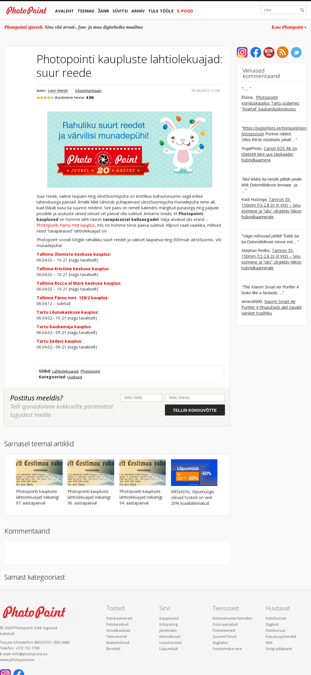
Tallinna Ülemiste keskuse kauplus (73, 254)
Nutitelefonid (117, 642)
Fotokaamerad (119, 618)
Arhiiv (138, 11)
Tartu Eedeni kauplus (59, 341)
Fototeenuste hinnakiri (232, 618)
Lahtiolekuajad (65, 371)
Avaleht (64, 11)
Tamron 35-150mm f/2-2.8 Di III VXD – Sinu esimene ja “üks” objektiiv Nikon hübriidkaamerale (271, 208)
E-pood (185, 11)
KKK (269, 642)
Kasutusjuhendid (281, 636)
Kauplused (169, 618)
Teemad (85, 11)
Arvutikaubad (118, 630)
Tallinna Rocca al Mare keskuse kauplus (78, 283)
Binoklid (113, 648)
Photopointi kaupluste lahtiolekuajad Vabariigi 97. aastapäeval (37, 497)
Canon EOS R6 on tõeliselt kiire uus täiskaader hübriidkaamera (269, 154)
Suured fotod (224, 636)
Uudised (74, 377)
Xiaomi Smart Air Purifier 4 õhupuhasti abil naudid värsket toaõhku (271, 307)
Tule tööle (161, 11)
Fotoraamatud (225, 624)
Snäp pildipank (279, 648)
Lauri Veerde (58, 90)
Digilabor (220, 642)
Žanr (103, 11)
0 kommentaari (88, 90)
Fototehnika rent (227, 648)
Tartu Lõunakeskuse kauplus (67, 312)
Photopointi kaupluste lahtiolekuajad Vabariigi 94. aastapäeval (140, 497)
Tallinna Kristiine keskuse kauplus (72, 268)
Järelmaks (168, 630)
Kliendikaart (170, 636)
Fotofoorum (276, 618)
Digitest (272, 624)
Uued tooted (170, 642)
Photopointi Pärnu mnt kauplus (66, 225)
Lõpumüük (168, 648)
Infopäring (168, 624)
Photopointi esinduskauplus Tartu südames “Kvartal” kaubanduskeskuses (270, 103)
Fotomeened (224, 630)
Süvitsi (120, 11)
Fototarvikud (117, 624)
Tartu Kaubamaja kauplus (64, 326)
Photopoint (90, 371)
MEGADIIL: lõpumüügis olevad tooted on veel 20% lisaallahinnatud (192, 497)
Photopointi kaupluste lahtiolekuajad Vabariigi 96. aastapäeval (89, 497)
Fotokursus (275, 630)
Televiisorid (116, 636)
